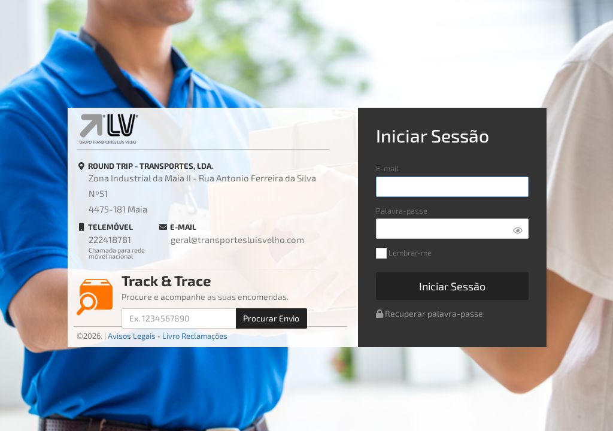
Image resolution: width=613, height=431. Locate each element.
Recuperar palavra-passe (429, 313)
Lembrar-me (404, 253)
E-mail (387, 168)
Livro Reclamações (194, 336)
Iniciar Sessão (452, 286)
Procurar (271, 318)
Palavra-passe (401, 211)
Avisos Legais (132, 336)
